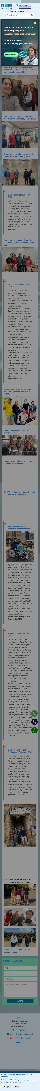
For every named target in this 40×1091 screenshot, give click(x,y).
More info (18, 1082)
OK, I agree (6, 1087)
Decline (16, 1087)
